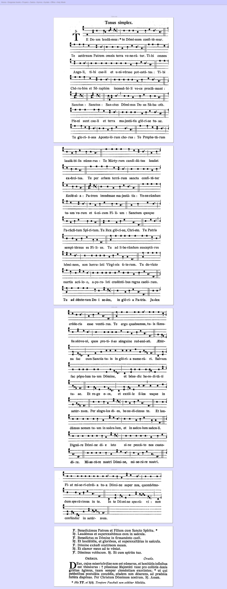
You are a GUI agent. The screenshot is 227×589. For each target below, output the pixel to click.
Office (53, 2)
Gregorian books (14, 2)
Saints (32, 2)
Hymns (39, 2)
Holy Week (61, 2)
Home (3, 2)
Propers (25, 2)
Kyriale (46, 2)
